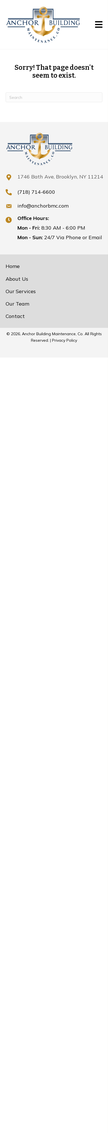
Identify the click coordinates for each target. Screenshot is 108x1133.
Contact (15, 316)
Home (13, 266)
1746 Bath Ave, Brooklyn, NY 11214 (60, 176)
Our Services (21, 291)
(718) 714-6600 (36, 192)
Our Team (17, 303)
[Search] (54, 97)
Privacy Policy (64, 340)
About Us (17, 279)
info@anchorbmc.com (43, 205)
